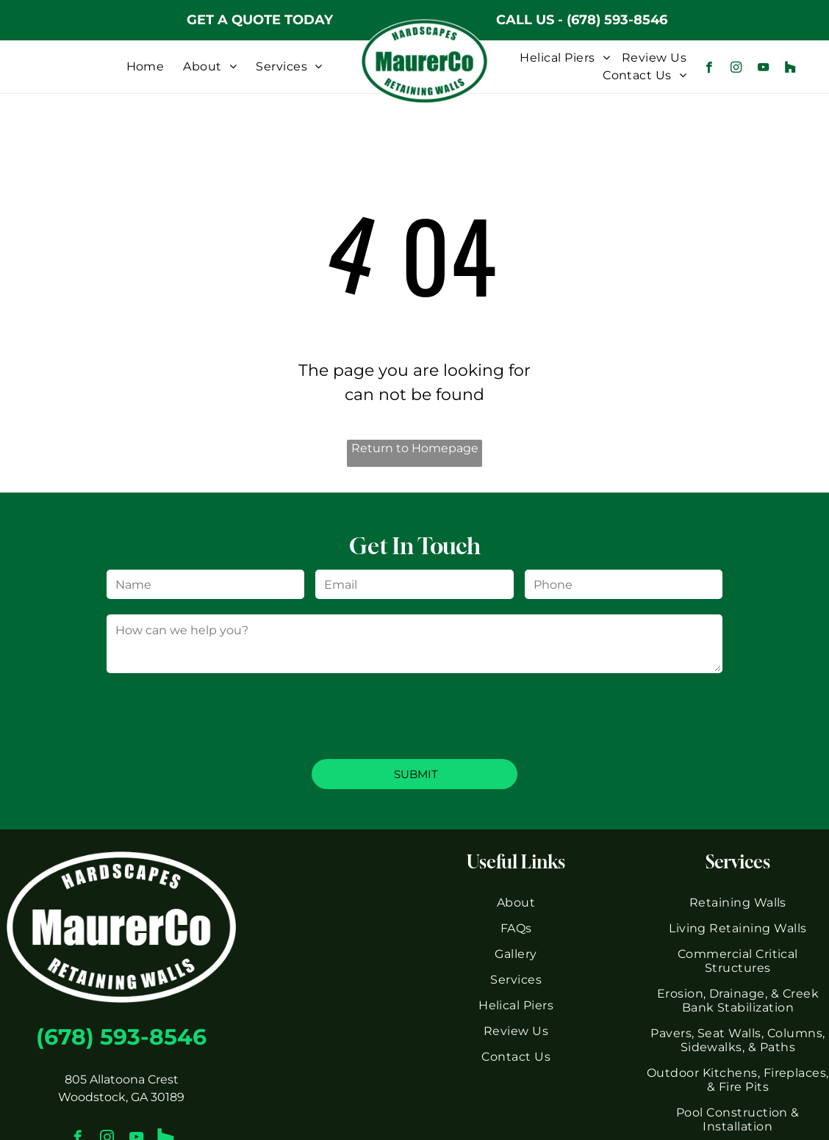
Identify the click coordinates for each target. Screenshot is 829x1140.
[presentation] (218, 715)
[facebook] (708, 69)
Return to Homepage (414, 448)
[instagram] (736, 69)
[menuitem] (145, 67)
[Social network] (790, 69)
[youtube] (763, 69)
